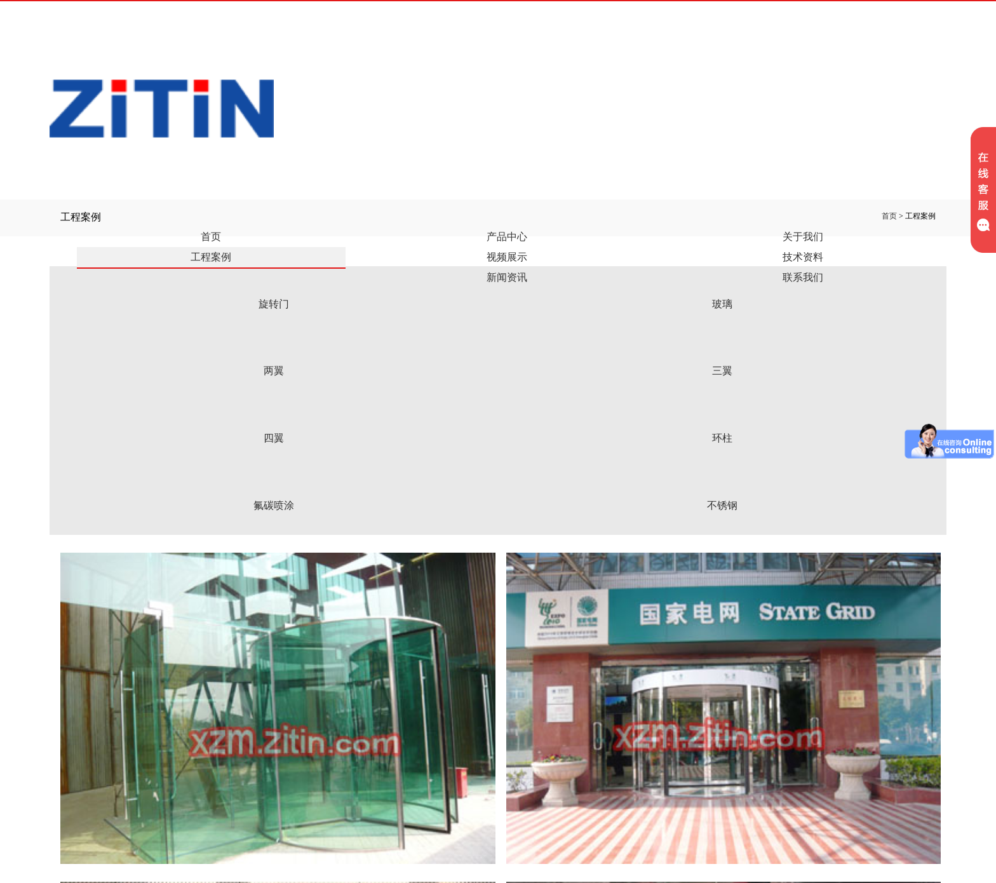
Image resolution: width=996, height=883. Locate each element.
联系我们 (803, 277)
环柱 (722, 438)
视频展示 (507, 257)
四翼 (274, 438)
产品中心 (507, 236)
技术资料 (803, 257)
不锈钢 (722, 505)
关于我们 (803, 236)
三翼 (722, 370)
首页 (211, 236)
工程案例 (211, 257)
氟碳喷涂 (273, 505)
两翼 (274, 370)
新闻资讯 (507, 277)
